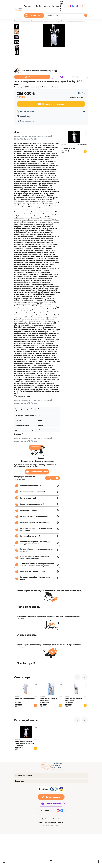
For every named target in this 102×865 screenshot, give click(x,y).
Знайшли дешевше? (77, 97)
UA (83, 6)
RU (85, 6)
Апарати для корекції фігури (57, 21)
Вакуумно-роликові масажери (76, 21)
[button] (51, 709)
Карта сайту (56, 819)
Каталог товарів (25, 21)
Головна (16, 21)
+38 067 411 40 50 (61, 6)
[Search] (85, 15)
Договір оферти (46, 819)
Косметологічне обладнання (39, 21)
